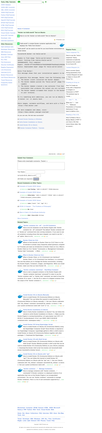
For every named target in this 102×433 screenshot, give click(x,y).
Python (29, 411)
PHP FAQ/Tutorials (7, 17)
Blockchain (21, 409)
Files (50, 420)
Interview (46, 414)
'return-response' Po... (73, 52)
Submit (36, 180)
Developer (26, 420)
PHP (25, 411)
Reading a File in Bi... (73, 114)
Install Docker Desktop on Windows (30, 119)
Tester (20, 420)
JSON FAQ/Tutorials (7, 12)
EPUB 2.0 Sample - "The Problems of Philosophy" (35, 208)
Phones (43, 422)
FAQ (40, 414)
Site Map (61, 414)
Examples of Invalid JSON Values (30, 188)
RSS (34, 411)
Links (25, 422)
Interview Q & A (6, 72)
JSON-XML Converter (8, 7)
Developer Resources (8, 49)
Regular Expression (7, 67)
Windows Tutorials (7, 54)
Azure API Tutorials (7, 35)
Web (52, 411)
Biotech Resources (7, 75)
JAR (42, 420)
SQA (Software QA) (7, 47)
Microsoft (57, 409)
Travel (49, 422)
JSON (51, 409)
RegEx (20, 422)
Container (26, 28)
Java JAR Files (6, 57)
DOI (38, 422)
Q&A (29, 422)
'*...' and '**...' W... (72, 99)
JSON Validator (6, 4)
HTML (46, 409)
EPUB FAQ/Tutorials (7, 22)
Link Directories (6, 70)
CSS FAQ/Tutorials (7, 27)
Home (19, 28)
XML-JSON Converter (8, 10)
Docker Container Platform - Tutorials (32, 128)
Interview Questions (7, 40)
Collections (34, 414)
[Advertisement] (9, 110)
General (41, 409)
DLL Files (4, 59)
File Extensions (6, 62)
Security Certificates (7, 64)
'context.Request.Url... (73, 67)
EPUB (35, 409)
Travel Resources (6, 80)
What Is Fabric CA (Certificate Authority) (32, 214)
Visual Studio (45, 411)
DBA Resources (6, 52)
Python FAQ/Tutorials (8, 15)
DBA (31, 420)
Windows (37, 420)
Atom (55, 414)
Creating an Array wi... (73, 82)
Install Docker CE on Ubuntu (28, 125)
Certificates (56, 420)
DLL (46, 420)
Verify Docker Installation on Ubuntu (30, 122)
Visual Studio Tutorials (8, 33)
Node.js (20, 411)
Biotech (34, 422)
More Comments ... (24, 220)
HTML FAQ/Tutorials (7, 25)
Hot (23, 414)
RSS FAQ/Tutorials (7, 30)
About (28, 414)
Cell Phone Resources (8, 77)
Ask (23, 416)
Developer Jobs (6, 38)
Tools (38, 411)
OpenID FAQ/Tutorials (8, 20)
